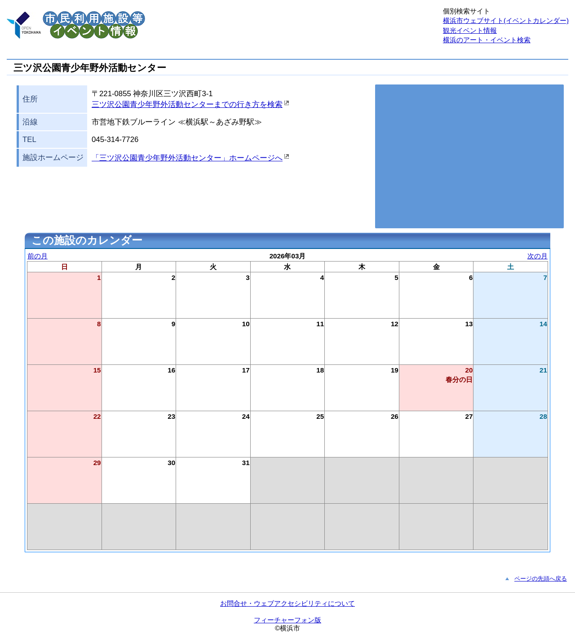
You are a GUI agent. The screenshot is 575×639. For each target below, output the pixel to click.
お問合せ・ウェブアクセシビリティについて (287, 603)
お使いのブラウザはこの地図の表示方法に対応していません (469, 156)
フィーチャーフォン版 (287, 620)
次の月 (537, 256)
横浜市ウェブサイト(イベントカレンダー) (506, 20)
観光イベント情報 (470, 30)
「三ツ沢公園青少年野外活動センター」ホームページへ (187, 158)
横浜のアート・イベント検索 (487, 40)
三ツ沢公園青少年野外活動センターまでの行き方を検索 (187, 104)
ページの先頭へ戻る (540, 578)
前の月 (37, 256)
